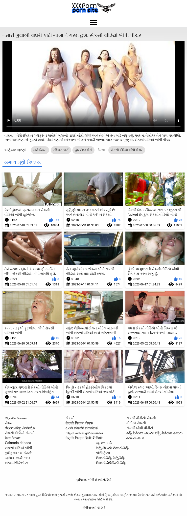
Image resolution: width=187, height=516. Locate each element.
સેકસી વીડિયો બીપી (18, 448)
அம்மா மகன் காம (17, 458)
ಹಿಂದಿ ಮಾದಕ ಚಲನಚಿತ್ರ (82, 428)
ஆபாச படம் (104, 443)
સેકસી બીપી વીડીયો (140, 428)
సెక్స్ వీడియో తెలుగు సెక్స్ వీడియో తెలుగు (154, 433)
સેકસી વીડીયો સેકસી (19, 433)
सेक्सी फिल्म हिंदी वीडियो (84, 438)
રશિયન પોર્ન (61, 150)
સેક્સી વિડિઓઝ (16, 463)
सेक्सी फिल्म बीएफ (79, 423)
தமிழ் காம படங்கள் (18, 453)
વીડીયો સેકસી (136, 423)
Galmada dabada (18, 443)
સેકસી (70, 418)
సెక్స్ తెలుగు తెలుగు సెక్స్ (112, 448)
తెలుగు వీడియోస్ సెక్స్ (111, 463)
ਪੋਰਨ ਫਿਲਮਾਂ (12, 438)
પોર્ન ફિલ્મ (103, 453)
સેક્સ (9, 423)
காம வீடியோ (135, 438)
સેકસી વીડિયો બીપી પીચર (126, 150)
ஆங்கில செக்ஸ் (16, 418)
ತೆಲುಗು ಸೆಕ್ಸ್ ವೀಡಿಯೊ (20, 428)
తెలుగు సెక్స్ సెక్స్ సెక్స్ (110, 458)
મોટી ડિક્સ (40, 150)
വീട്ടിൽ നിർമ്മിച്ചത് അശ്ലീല (84, 433)
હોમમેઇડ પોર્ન (83, 150)
